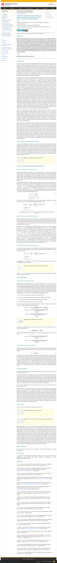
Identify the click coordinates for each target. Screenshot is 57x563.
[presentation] (22, 186)
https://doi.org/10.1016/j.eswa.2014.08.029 (33, 483)
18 (46, 182)
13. (17, 519)
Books (20, 8)
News (37, 8)
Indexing (3, 13)
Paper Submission (5, 21)
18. (17, 540)
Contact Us (33, 559)
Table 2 (26, 372)
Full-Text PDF (47, 12)
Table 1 (29, 154)
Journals (13, 8)
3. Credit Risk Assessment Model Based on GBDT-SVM (30, 166)
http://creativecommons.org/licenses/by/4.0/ (24, 28)
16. (17, 531)
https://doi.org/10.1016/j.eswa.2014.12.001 (24, 489)
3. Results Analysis (5, 52)
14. (17, 523)
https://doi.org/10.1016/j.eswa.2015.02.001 (41, 478)
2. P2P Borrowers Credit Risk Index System (27, 141)
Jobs (53, 8)
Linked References (48, 16)
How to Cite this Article (49, 17)
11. (17, 511)
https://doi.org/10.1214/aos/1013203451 (33, 528)
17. (17, 535)
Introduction (4, 42)
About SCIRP (26, 559)
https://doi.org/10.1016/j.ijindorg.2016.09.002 (24, 470)
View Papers (4, 14)
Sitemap (30, 559)
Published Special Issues (6, 34)
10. (17, 507)
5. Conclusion (20, 404)
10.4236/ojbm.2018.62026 (21, 13)
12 (28, 146)
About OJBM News (5, 28)
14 (32, 146)
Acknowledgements (22, 446)
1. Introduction (20, 61)
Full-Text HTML (48, 13)
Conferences (29, 8)
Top (2, 39)
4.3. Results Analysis (22, 368)
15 (44, 172)
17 (21, 180)
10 (55, 115)
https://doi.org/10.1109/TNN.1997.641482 (32, 541)
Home (4, 8)
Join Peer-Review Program (13, 561)
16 (45, 173)
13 (30, 146)
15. (17, 527)
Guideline (4, 18)
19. (17, 544)
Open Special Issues (6, 33)
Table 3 (25, 386)
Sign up (38, 561)
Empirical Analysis (5, 50)
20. (17, 548)
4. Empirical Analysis (22, 277)
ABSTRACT (20, 36)
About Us (45, 8)
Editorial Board (5, 17)
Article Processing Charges (7, 20)
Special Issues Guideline (6, 35)
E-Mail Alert (4, 561)
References (19, 461)
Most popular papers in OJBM (7, 25)
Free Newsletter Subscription (7, 24)
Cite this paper (20, 453)
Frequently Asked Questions (7, 29)
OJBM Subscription (5, 22)
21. (17, 552)
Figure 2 (29, 274)
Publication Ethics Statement (7, 27)
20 (43, 360)
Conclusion (4, 54)
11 (29, 120)
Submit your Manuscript (46, 561)
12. (17, 515)
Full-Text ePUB (48, 15)
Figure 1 (45, 242)
